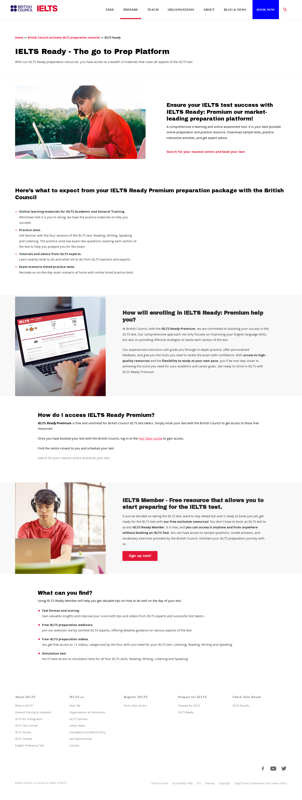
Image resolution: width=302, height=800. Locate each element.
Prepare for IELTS (189, 706)
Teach (152, 9)
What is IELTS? (24, 706)
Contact (74, 746)
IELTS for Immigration (29, 719)
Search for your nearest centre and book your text (206, 152)
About (209, 9)
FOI (199, 784)
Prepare (130, 9)
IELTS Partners (78, 719)
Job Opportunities (80, 739)
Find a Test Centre (135, 706)
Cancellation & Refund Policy (87, 732)
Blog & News (235, 9)
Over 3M (74, 706)
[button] (283, 9)
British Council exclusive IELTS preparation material (64, 38)
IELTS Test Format (26, 726)
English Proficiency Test (29, 746)
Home (19, 38)
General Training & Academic (33, 712)
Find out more (159, 784)
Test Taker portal (150, 439)
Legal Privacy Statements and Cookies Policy (260, 784)
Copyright (224, 784)
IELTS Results (241, 706)
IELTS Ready (186, 712)
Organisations (181, 9)
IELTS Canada (23, 739)
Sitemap (210, 784)
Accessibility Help (182, 784)
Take (109, 9)
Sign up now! (140, 556)
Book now (266, 9)
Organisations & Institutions (87, 712)
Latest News (77, 726)
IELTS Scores (23, 732)
